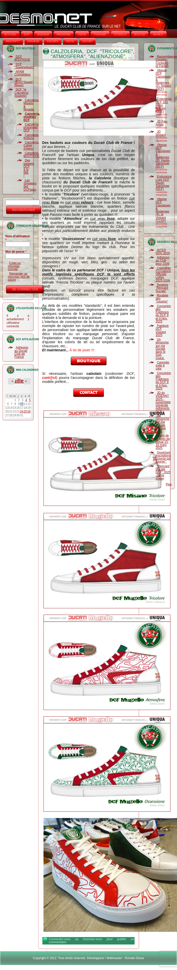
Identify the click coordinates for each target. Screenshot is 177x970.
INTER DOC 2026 (163, 251)
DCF (27, 34)
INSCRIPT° (13, 41)
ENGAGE (33, 41)
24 (21, 411)
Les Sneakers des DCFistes (30, 185)
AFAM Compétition (22, 73)
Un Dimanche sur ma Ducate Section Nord (162, 423)
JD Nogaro (160, 133)
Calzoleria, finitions (31, 136)
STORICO (120, 34)
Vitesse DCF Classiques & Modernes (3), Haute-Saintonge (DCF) (163, 155)
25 (25, 411)
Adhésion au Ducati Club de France (21, 352)
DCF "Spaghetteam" (24, 65)
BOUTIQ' (139, 34)
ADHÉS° (158, 34)
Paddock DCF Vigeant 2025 (162, 330)
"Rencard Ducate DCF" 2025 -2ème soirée (163, 472)
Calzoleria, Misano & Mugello (31, 104)
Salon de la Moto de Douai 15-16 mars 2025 (163, 442)
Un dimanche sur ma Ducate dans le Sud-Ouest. (162, 349)
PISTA (82, 34)
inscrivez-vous (92, 939)
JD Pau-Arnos (162, 123)
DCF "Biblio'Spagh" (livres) (23, 82)
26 (29, 411)
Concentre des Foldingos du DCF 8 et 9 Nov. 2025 (163, 313)
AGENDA (43, 34)
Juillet (18, 380)
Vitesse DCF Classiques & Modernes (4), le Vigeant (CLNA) (163, 210)
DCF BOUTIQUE (22, 58)
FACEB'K (53, 41)
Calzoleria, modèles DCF (32, 117)
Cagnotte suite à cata (162, 366)
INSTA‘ (70, 41)
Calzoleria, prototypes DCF (31, 128)
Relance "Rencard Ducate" (162, 288)
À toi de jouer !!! (82, 350)
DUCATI (87, 41)
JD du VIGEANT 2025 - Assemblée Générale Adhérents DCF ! (163, 402)
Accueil (10, 34)
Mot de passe (16, 251)
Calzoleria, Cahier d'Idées (31, 145)
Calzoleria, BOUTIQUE (31, 154)
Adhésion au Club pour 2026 (162, 261)
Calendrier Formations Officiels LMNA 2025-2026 (163, 274)
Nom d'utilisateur (17, 238)
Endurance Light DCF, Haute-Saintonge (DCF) (163, 183)
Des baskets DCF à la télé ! (29, 168)
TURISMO (100, 34)
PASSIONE (64, 34)
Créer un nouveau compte (14, 266)
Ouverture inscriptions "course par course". (163, 457)
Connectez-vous (60, 939)
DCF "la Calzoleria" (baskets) (21, 93)
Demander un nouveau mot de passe (19, 277)
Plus (169, 484)
